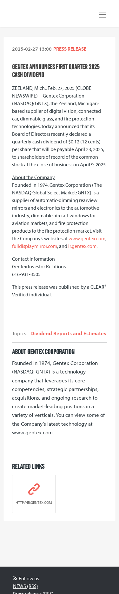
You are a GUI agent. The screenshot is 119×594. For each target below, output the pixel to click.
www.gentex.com (87, 238)
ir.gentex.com (82, 246)
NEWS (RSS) (25, 586)
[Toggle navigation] (102, 15)
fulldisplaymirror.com (34, 246)
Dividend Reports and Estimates (68, 333)
